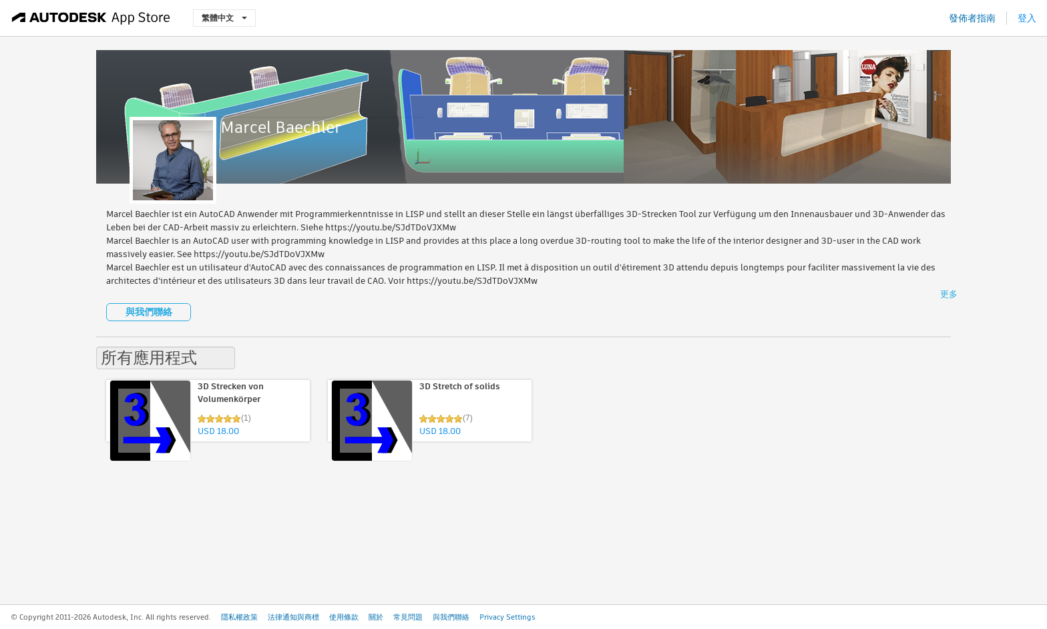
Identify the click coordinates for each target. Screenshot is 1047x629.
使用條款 (344, 617)
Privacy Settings (507, 617)
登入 (1027, 18)
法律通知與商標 (293, 617)
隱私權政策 (239, 617)
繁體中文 (224, 17)
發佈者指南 (972, 18)
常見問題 (408, 617)
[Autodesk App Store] (91, 18)
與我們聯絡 (149, 312)
